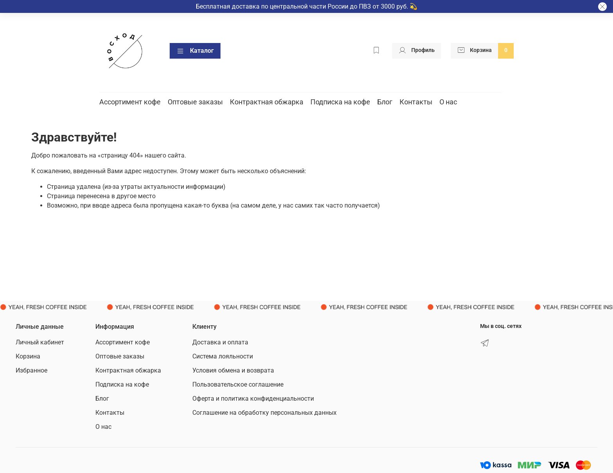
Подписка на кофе (340, 102)
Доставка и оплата (220, 342)
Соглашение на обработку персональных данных (264, 412)
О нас (448, 102)
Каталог (195, 51)
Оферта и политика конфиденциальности (253, 398)
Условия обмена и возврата (233, 370)
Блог (385, 102)
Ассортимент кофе (130, 102)
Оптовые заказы (195, 102)
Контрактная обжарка (266, 102)
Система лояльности (222, 356)
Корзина (28, 356)
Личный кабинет (40, 342)
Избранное (31, 370)
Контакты (416, 102)
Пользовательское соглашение (237, 384)
